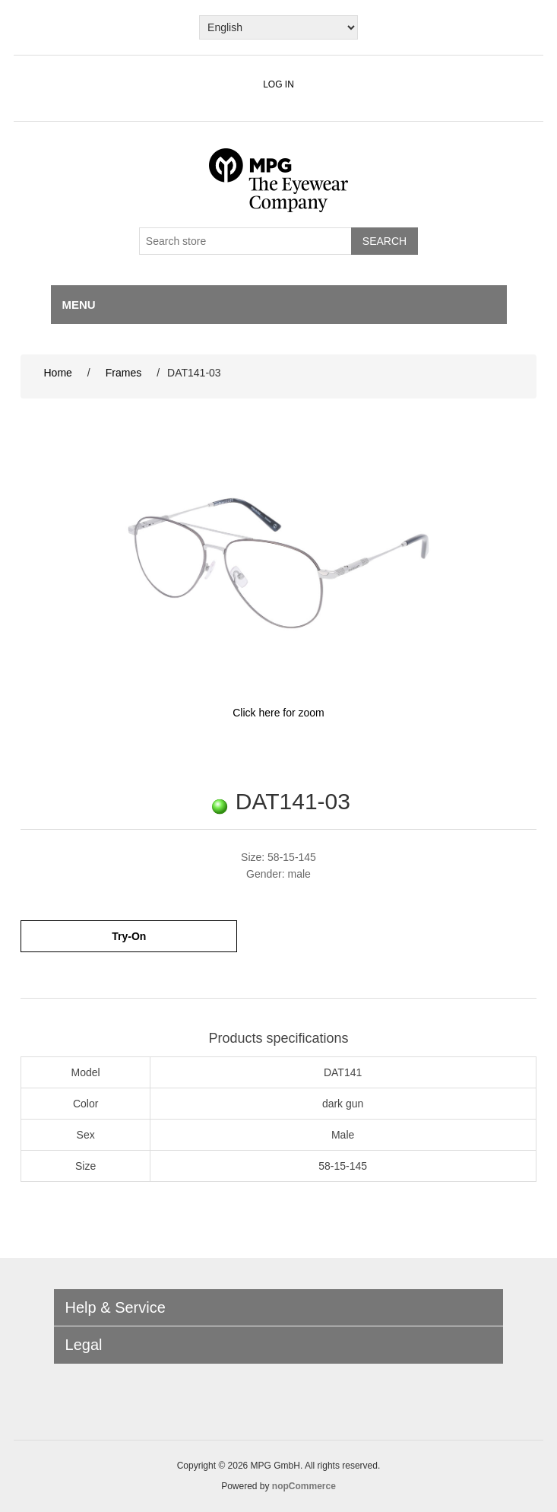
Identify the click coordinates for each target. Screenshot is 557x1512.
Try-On (129, 936)
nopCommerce (304, 1486)
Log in (278, 84)
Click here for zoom (278, 713)
